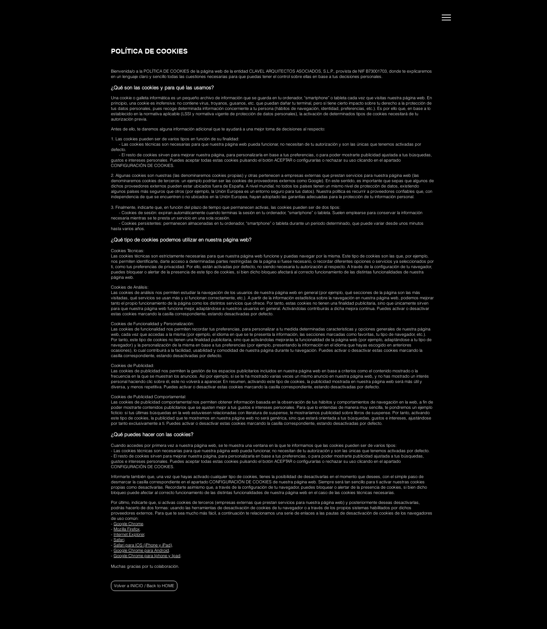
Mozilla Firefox (127, 529)
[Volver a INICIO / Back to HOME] (144, 586)
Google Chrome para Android (141, 550)
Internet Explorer (129, 534)
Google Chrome (128, 523)
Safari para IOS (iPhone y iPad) (143, 545)
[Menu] (446, 17)
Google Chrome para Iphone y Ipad (147, 555)
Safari (119, 539)
